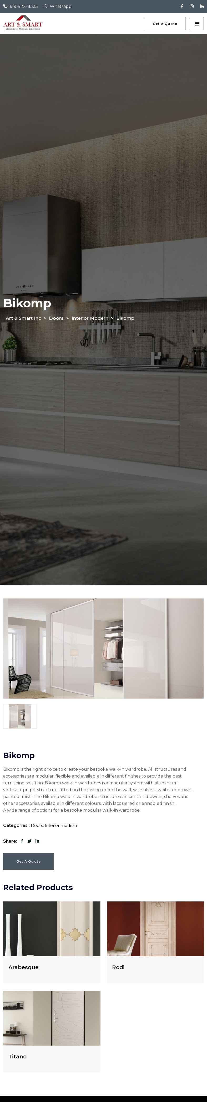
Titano (17, 1056)
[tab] (20, 716)
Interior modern (61, 825)
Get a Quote (28, 861)
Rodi (118, 967)
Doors (37, 825)
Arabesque (23, 967)
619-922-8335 (24, 6)
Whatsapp (61, 6)
